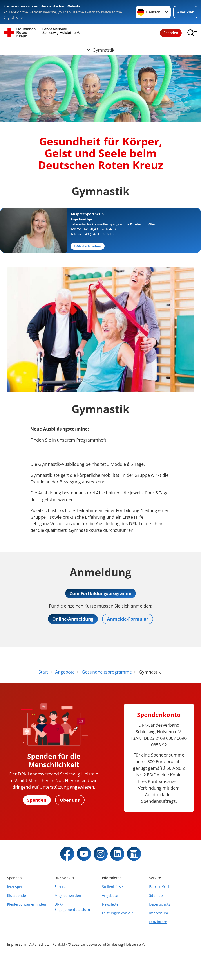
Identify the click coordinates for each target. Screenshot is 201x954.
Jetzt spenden (18, 886)
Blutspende (16, 895)
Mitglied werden (67, 895)
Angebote (110, 895)
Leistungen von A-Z (117, 913)
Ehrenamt (62, 886)
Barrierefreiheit (162, 886)
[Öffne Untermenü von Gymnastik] (100, 47)
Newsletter (111, 904)
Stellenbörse (112, 886)
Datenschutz (159, 904)
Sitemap (156, 895)
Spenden (170, 32)
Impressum (158, 913)
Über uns (70, 800)
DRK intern (158, 921)
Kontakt (58, 944)
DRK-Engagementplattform (72, 907)
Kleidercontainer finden (26, 904)
